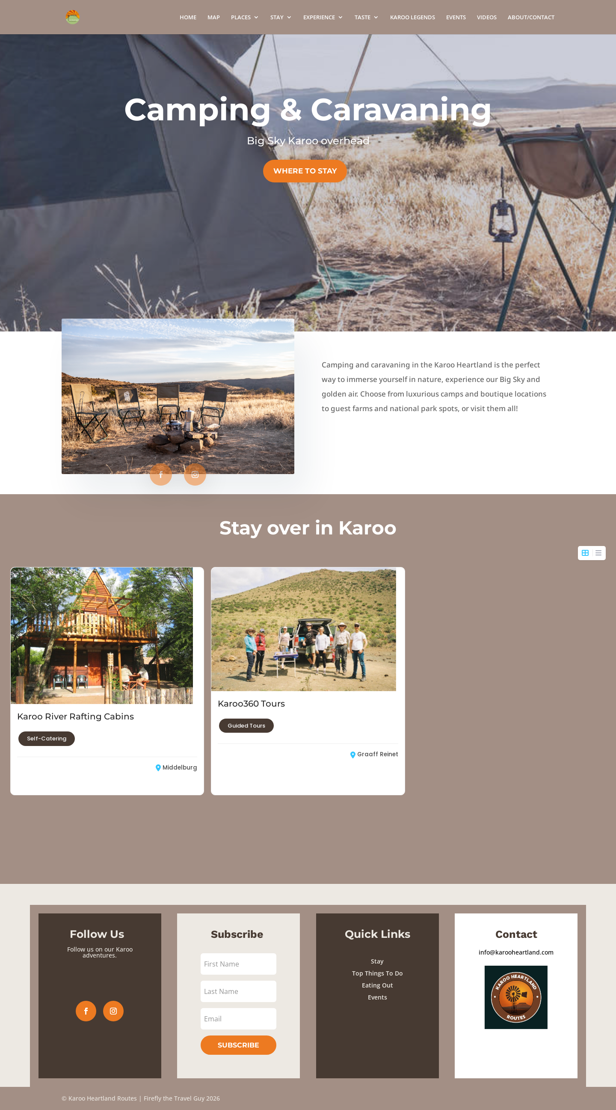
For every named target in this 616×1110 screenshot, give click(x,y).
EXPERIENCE (319, 17)
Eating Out (377, 985)
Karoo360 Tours (251, 696)
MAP (213, 17)
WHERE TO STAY (305, 171)
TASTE (362, 17)
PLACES (241, 17)
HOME (188, 17)
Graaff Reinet (374, 747)
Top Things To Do (377, 973)
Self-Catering (46, 725)
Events (377, 997)
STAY (277, 17)
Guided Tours (246, 718)
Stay (377, 961)
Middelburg (176, 754)
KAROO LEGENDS (412, 17)
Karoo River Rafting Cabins (75, 703)
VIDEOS (487, 17)
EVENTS (456, 17)
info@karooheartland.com (516, 952)
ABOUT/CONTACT (531, 17)
